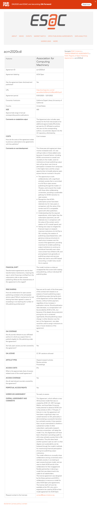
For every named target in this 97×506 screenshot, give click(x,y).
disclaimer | (8, 502)
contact (24, 502)
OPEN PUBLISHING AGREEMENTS (60, 34)
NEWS (21, 34)
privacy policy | (17, 502)
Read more (86, 4)
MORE (55, 39)
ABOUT (14, 34)
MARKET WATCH (40, 34)
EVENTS (29, 34)
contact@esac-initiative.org (45, 493)
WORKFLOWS (46, 39)
